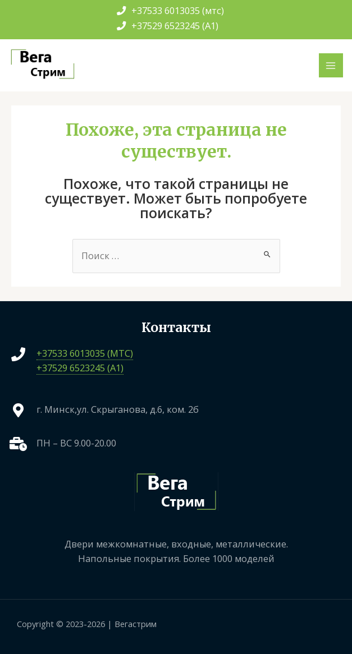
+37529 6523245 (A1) (167, 25)
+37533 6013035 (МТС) (84, 353)
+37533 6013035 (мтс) (170, 10)
